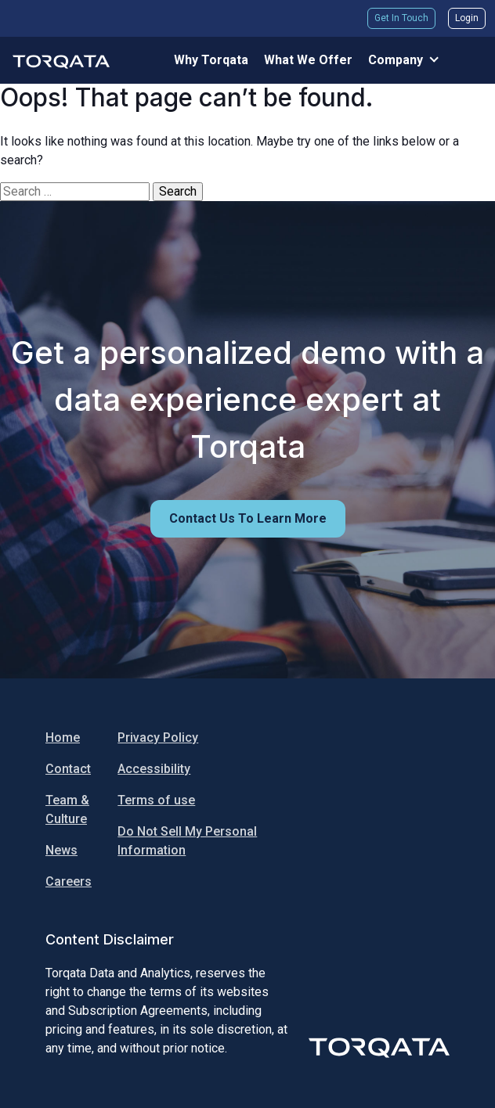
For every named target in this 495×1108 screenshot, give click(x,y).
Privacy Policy (157, 737)
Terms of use (156, 800)
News (61, 850)
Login (467, 18)
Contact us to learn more (248, 518)
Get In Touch (401, 18)
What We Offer (308, 59)
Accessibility (153, 768)
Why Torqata (211, 59)
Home (62, 737)
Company (395, 59)
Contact (68, 768)
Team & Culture (67, 809)
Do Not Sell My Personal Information (187, 841)
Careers (68, 881)
